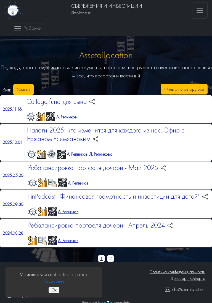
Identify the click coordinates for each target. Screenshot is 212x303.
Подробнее (53, 281)
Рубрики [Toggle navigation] (27, 28)
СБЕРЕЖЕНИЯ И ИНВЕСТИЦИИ (106, 5)
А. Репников (66, 117)
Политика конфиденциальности (177, 272)
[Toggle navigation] (200, 10)
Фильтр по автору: (184, 89)
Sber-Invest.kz (81, 12)
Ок (54, 290)
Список (23, 89)
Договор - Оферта (188, 278)
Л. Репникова (100, 154)
